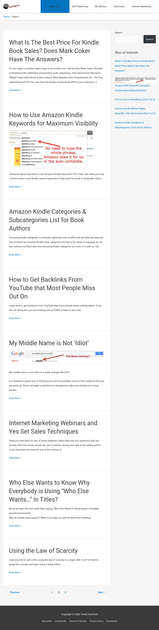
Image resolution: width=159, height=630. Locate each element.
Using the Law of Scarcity (45, 550)
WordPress (101, 6)
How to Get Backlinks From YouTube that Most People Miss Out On (54, 288)
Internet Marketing (141, 6)
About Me (45, 621)
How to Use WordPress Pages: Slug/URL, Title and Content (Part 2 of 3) (135, 118)
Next (102, 592)
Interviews (119, 6)
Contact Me (59, 621)
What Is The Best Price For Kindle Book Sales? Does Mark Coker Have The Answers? (56, 51)
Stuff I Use (55, 6)
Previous (13, 592)
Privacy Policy (97, 621)
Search (118, 32)
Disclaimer (113, 621)
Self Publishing (80, 6)
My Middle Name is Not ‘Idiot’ (51, 343)
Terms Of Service (78, 621)
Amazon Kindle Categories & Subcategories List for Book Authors (49, 220)
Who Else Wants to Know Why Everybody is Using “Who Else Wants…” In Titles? (51, 491)
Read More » (15, 90)
